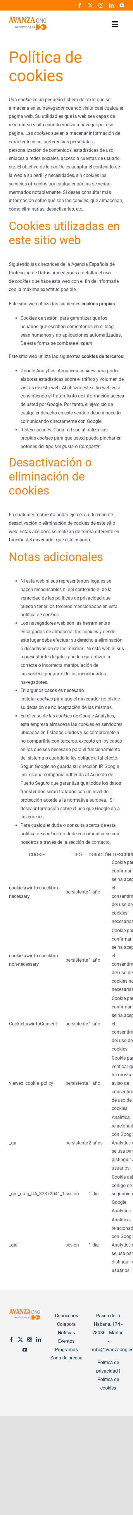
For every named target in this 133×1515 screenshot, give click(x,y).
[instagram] (101, 5)
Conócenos (66, 1315)
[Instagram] (29, 1339)
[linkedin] (111, 5)
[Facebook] (11, 1339)
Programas (66, 1349)
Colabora (66, 1324)
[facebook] (79, 5)
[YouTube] (25, 1349)
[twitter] (90, 5)
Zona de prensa (66, 1358)
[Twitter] (20, 1339)
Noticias (66, 1332)
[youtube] (122, 5)
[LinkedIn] (38, 1339)
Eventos (66, 1341)
